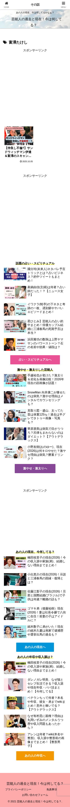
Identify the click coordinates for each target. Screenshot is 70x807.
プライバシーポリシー (18, 789)
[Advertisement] (35, 88)
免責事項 (51, 789)
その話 (35, 4)
